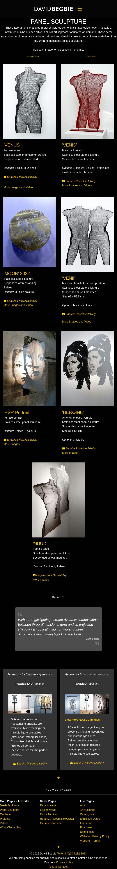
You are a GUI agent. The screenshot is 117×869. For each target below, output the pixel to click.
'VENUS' (12, 144)
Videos (4, 823)
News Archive (48, 814)
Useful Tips (87, 831)
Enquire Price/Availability (20, 176)
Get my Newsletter (51, 823)
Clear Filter (91, 56)
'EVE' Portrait (16, 412)
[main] (53, 9)
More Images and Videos (77, 185)
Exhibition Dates (90, 818)
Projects (5, 818)
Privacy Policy (64, 862)
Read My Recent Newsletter (57, 818)
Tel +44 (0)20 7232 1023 (72, 853)
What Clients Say (10, 827)
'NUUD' (40, 543)
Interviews (86, 823)
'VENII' (69, 278)
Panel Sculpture (9, 809)
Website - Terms (90, 840)
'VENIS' (69, 144)
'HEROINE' (73, 412)
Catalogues (87, 814)
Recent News (48, 805)
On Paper (6, 814)
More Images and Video (18, 187)
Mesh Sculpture (9, 805)
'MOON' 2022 (17, 273)
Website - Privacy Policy (94, 836)
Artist (83, 805)
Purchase (86, 827)
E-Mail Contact (58, 866)
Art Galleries (87, 809)
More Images (12, 443)
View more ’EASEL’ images (82, 719)
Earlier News (48, 809)
